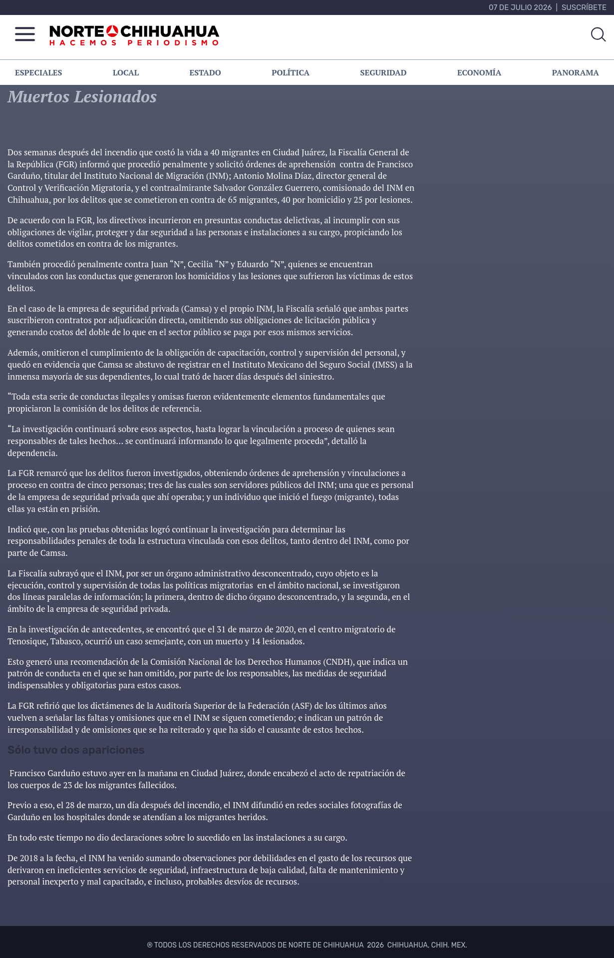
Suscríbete (584, 7)
